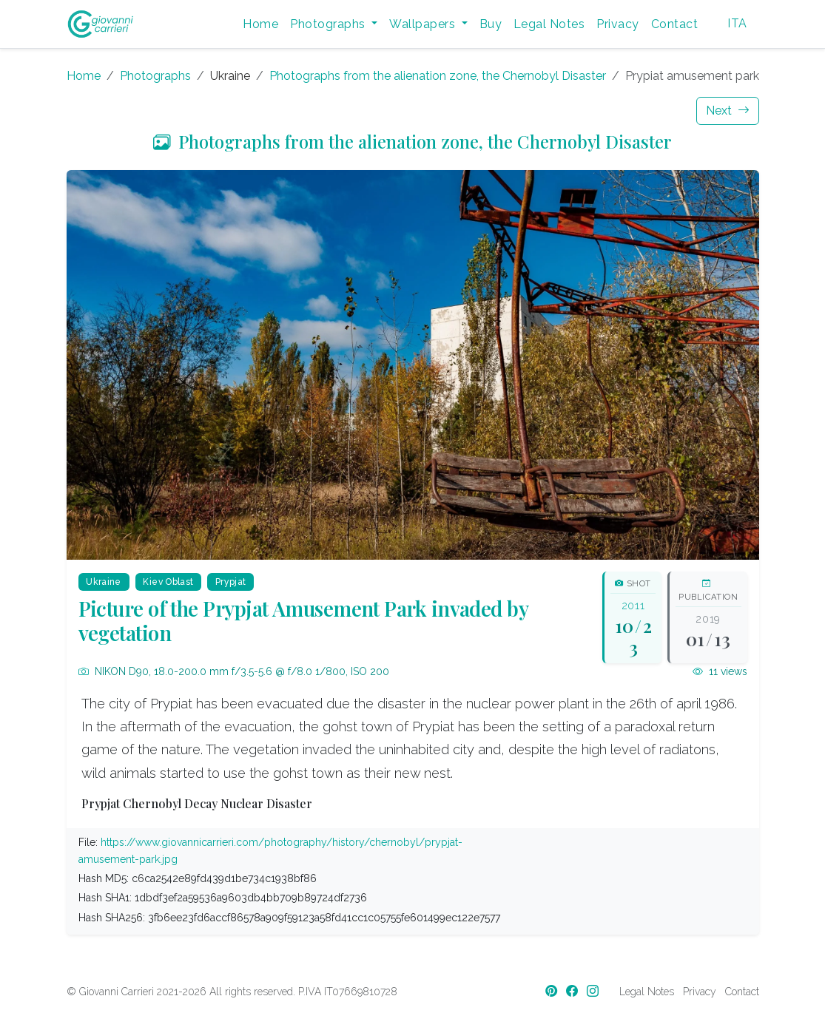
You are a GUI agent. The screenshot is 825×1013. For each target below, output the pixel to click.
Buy (490, 24)
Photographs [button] (329, 24)
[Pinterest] (552, 991)
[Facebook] (573, 991)
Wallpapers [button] (423, 24)
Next (728, 111)
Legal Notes (549, 24)
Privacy (617, 24)
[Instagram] (594, 991)
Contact (674, 24)
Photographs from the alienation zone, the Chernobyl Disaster (437, 76)
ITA (737, 23)
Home (260, 24)
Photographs (155, 76)
